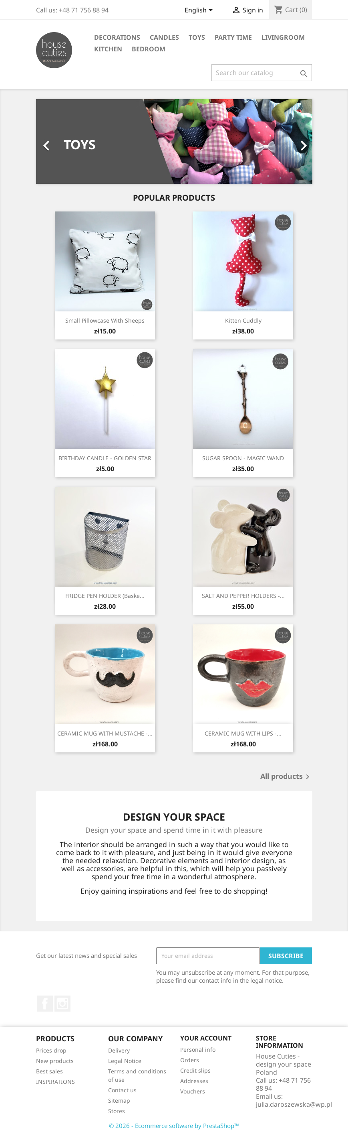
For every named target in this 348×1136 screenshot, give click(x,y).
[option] (174, 141)
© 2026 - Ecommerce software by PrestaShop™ (174, 1126)
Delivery (119, 1050)
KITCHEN (108, 49)
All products (286, 777)
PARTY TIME (233, 37)
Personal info (197, 1049)
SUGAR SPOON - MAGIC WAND (243, 458)
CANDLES (164, 37)
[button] (57, 141)
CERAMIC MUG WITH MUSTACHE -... (105, 733)
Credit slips (195, 1070)
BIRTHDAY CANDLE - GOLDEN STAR (104, 458)
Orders (189, 1060)
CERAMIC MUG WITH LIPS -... (243, 733)
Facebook (45, 1004)
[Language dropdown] (200, 11)
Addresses (194, 1081)
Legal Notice (124, 1061)
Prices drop (51, 1050)
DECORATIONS (117, 37)
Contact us (122, 1090)
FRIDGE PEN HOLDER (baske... (105, 595)
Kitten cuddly (243, 320)
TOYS (197, 37)
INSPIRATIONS (55, 1081)
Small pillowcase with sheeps (105, 320)
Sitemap (119, 1100)
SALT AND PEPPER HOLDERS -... (243, 595)
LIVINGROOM (283, 37)
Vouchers (192, 1091)
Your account (205, 1038)
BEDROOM (148, 49)
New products (55, 1061)
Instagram (62, 1004)
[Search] (261, 72)
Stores (116, 1111)
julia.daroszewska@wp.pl (294, 1104)
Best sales (49, 1071)
